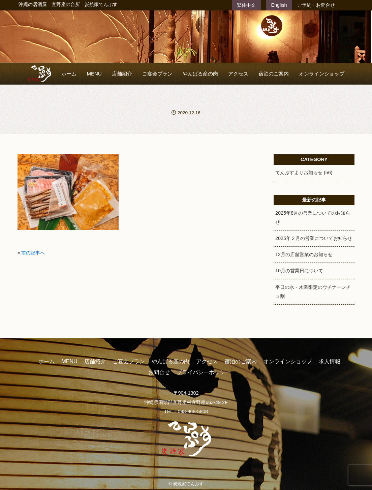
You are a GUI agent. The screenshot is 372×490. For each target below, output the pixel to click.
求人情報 (329, 361)
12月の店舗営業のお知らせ (304, 254)
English (279, 5)
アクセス (238, 73)
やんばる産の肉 (200, 73)
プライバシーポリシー (203, 372)
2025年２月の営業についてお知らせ (313, 238)
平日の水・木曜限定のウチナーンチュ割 (313, 291)
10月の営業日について (299, 270)
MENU (94, 73)
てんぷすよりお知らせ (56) (304, 172)
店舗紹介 (122, 73)
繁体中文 (246, 5)
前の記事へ (33, 252)
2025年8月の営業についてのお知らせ (312, 217)
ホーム (68, 73)
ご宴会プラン (157, 73)
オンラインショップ (321, 73)
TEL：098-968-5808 (186, 411)
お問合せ (159, 372)
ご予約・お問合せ (316, 5)
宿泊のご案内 (273, 73)
